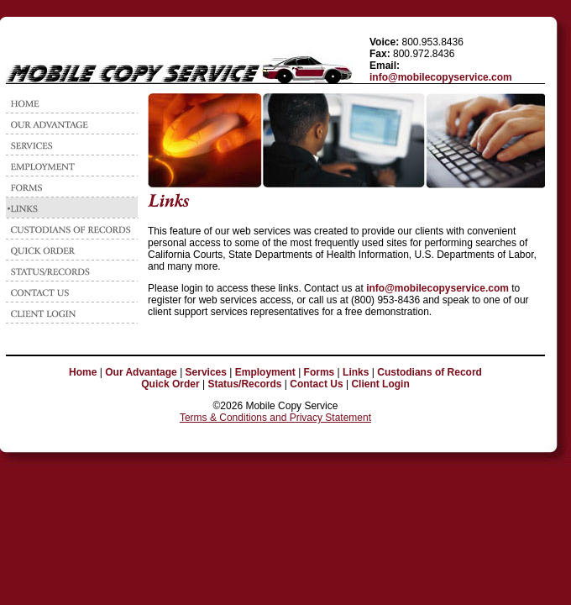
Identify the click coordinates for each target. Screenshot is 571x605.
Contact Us (316, 384)
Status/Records (244, 384)
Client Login (380, 384)
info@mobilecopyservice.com (440, 77)
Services (206, 372)
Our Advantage (141, 372)
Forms (319, 372)
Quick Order (170, 384)
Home (83, 372)
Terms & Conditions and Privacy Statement (275, 418)
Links (356, 372)
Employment (265, 372)
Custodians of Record (429, 372)
